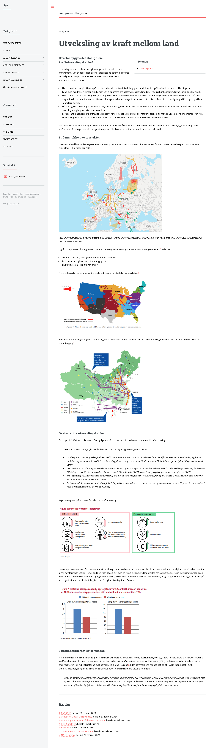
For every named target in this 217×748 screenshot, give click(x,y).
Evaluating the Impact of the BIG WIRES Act (83, 720)
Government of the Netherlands (77, 731)
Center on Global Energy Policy (76, 716)
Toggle (53, 6)
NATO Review (68, 734)
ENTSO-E (66, 712)
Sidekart (8, 124)
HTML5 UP (14, 203)
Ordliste (8, 132)
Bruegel (65, 727)
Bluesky (8, 146)
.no (73, 13)
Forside (7, 117)
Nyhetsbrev (10, 139)
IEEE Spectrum (68, 723)
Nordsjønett (147, 68)
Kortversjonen (12, 43)
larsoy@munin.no (17, 176)
